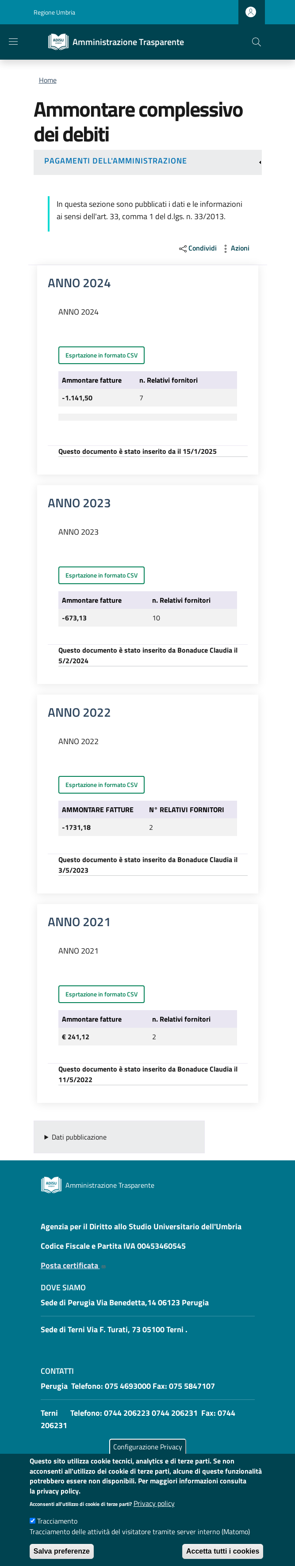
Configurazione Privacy (147, 1457)
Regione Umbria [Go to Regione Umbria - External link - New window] (54, 12)
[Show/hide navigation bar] (13, 41)
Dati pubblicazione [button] (79, 1137)
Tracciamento (57, 1532)
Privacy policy (154, 1514)
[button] (256, 42)
